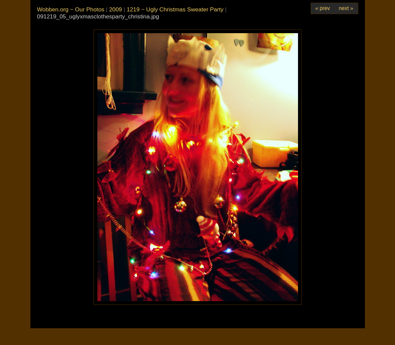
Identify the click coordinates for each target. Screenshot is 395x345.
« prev (322, 8)
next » (346, 8)
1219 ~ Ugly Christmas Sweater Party (175, 9)
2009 (115, 9)
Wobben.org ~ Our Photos (70, 9)
